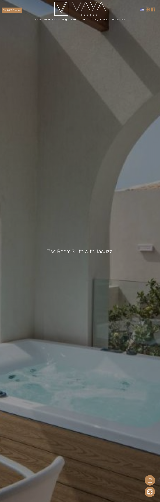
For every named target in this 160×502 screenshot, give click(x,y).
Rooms (56, 19)
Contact (104, 19)
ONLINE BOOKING (12, 10)
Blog (64, 19)
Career (73, 19)
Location (83, 19)
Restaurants (118, 19)
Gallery (94, 19)
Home (38, 19)
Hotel (47, 19)
